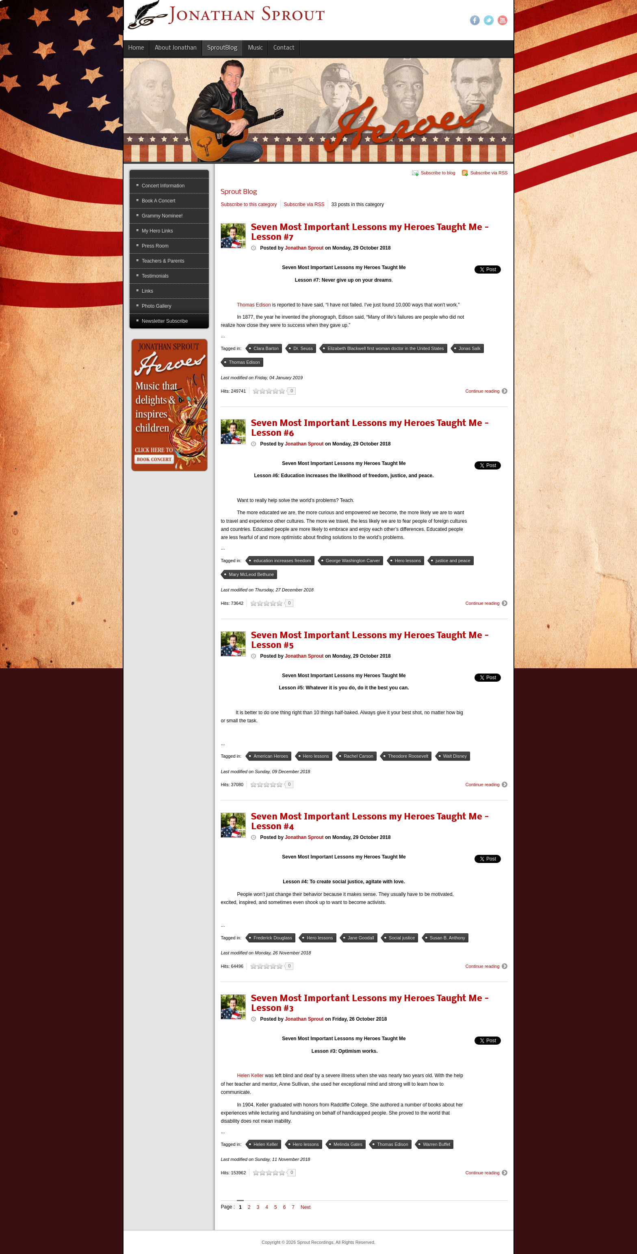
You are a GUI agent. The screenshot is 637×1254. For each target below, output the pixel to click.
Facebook (475, 20)
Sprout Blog (239, 192)
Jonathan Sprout (304, 248)
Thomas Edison (254, 305)
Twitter (489, 20)
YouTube (502, 20)
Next (306, 1207)
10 (282, 391)
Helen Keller (250, 1075)
